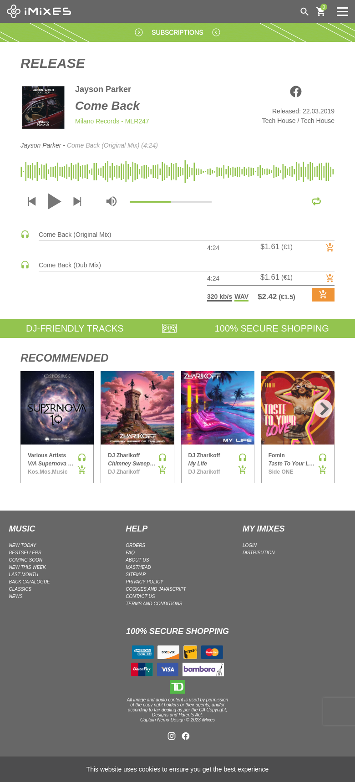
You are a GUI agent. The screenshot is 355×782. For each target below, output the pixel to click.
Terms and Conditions (154, 603)
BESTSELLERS (25, 552)
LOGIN (250, 545)
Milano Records (97, 121)
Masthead (138, 567)
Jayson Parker (103, 89)
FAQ (130, 552)
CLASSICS (20, 589)
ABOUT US (137, 559)
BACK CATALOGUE (29, 581)
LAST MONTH (23, 574)
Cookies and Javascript (156, 589)
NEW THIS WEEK (27, 567)
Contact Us (140, 596)
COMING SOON (25, 559)
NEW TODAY (22, 545)
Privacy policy (144, 581)
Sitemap (136, 574)
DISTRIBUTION (259, 552)
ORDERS (135, 545)
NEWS (16, 596)
